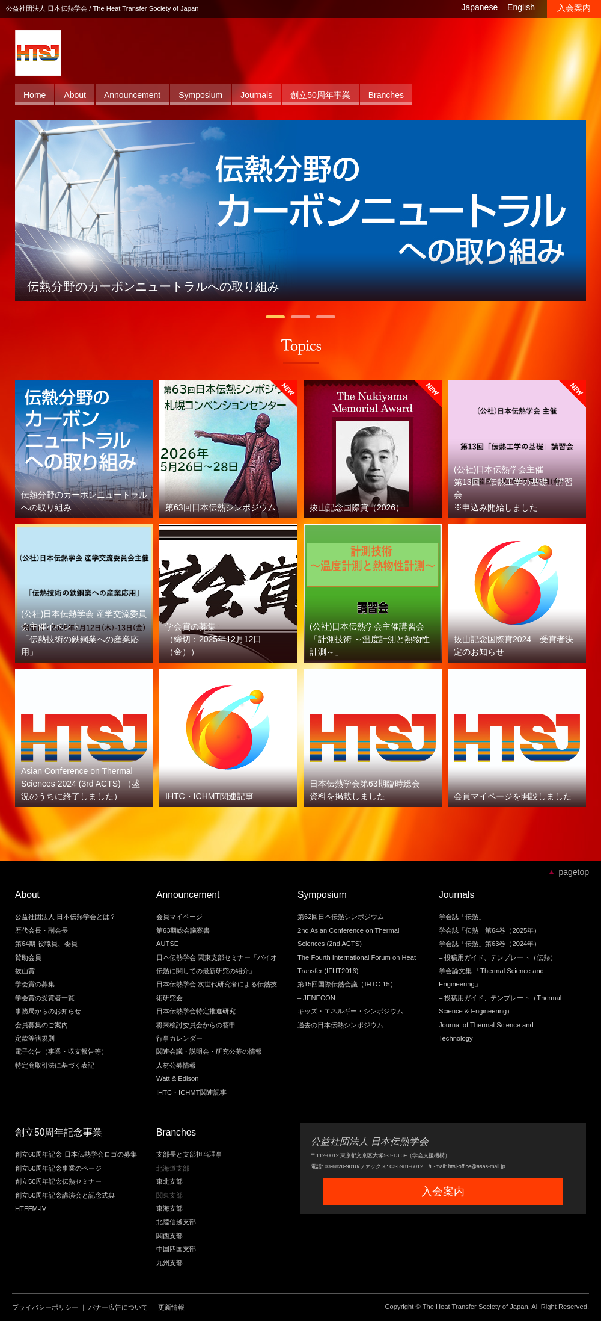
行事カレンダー (179, 1038)
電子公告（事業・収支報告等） (61, 1051)
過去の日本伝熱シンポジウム (340, 1025)
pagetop (573, 872)
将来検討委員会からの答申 (196, 1025)
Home (34, 95)
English (521, 7)
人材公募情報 (176, 1065)
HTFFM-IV (30, 1208)
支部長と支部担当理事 (189, 1154)
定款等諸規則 (35, 1038)
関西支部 (169, 1235)
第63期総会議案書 (183, 930)
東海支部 (169, 1208)
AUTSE (167, 943)
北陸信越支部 (176, 1221)
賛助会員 (28, 957)
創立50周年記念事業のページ (58, 1168)
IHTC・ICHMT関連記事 (191, 1092)
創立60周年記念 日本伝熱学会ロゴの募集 (76, 1154)
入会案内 (574, 8)
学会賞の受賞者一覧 (45, 997)
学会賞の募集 (35, 984)
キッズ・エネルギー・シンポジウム (350, 1011)
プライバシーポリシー (45, 1307)
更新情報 (171, 1307)
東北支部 (169, 1181)
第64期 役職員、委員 (46, 943)
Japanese (479, 7)
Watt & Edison (177, 1078)
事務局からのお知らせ (48, 1011)
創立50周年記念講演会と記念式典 (65, 1195)
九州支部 (169, 1262)
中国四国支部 (176, 1248)
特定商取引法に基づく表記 (54, 1065)
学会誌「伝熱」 (462, 916)
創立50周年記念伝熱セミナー (58, 1181)
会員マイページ (179, 916)
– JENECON (316, 997)
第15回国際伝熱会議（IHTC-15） (347, 984)
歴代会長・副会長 (41, 930)
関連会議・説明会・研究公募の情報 (209, 1051)
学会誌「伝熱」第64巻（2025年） (489, 930)
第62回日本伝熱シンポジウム (340, 916)
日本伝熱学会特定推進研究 (196, 1011)
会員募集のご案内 (41, 1025)
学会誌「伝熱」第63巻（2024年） (489, 943)
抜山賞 (25, 970)
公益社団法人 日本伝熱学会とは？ (65, 916)
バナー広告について (118, 1307)
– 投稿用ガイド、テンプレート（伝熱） (498, 957)
